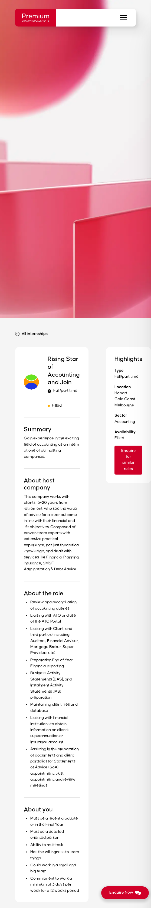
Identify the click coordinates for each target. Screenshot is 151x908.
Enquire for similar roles (128, 460)
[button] (123, 17)
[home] (35, 18)
